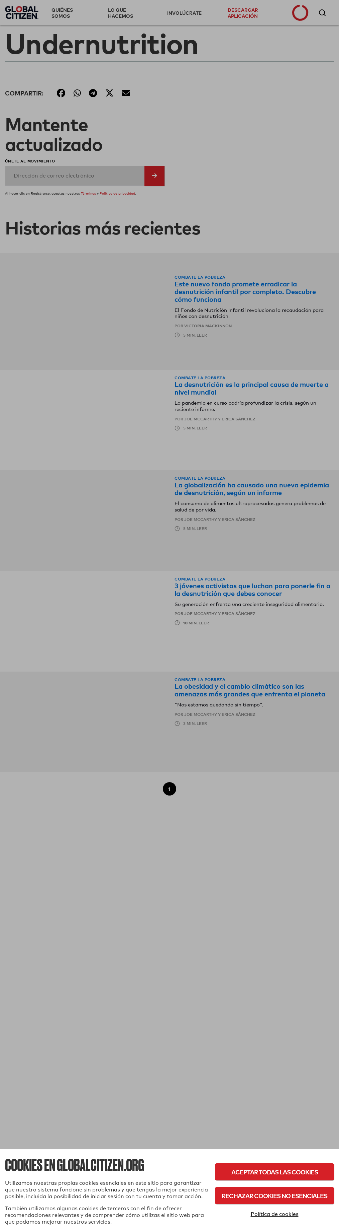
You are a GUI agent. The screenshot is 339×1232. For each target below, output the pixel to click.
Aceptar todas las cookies (274, 1172)
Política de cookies (275, 1214)
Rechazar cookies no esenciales (274, 1195)
